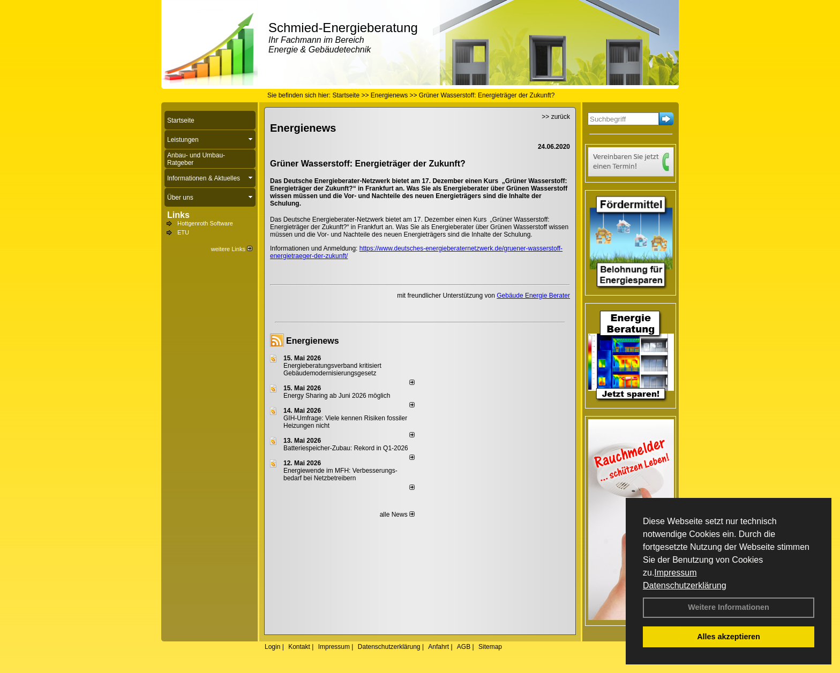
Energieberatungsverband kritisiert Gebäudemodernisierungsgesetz (332, 369)
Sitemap (490, 647)
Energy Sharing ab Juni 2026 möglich (336, 395)
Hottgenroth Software (205, 223)
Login (272, 647)
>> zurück (556, 116)
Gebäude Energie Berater (533, 295)
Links (178, 215)
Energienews (312, 340)
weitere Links (231, 249)
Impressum (675, 572)
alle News (397, 514)
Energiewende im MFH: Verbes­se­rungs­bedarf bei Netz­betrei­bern (340, 474)
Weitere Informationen (728, 607)
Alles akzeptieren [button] (728, 636)
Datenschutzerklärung (684, 585)
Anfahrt (438, 647)
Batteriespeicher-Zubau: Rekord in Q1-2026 (345, 448)
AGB (463, 647)
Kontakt (299, 647)
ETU (183, 232)
